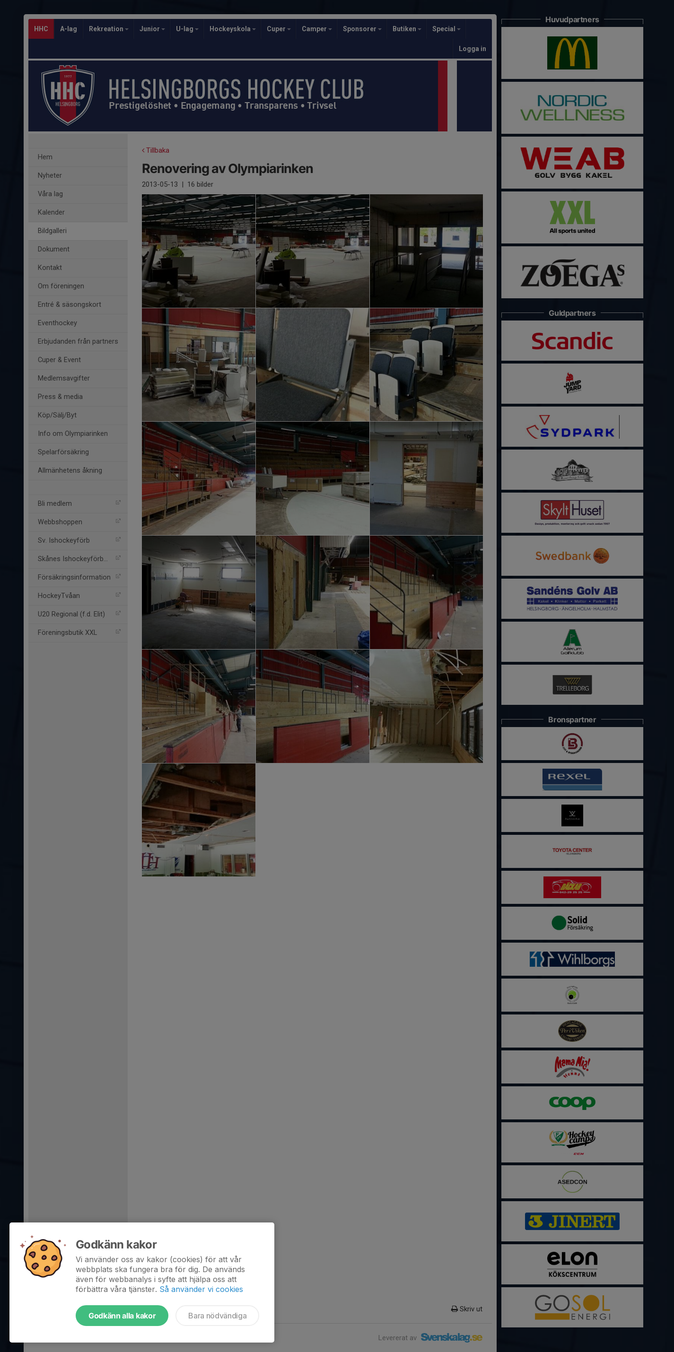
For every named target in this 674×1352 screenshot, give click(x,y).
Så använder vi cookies (201, 1289)
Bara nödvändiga (217, 1315)
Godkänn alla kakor (122, 1315)
